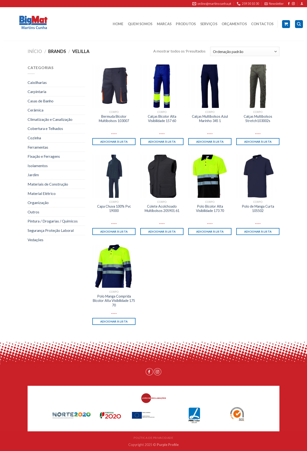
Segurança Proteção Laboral (51, 230)
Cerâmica (35, 110)
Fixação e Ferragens (44, 156)
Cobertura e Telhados (45, 128)
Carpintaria (37, 91)
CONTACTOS (262, 24)
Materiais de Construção (48, 184)
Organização (38, 202)
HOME (118, 24)
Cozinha (34, 137)
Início (35, 51)
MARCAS (164, 24)
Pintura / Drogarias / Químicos (53, 221)
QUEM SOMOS (140, 24)
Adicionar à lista (114, 141)
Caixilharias (37, 82)
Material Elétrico (42, 193)
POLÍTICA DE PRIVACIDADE (153, 437)
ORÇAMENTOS (234, 24)
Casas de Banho (40, 101)
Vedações (35, 239)
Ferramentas (38, 147)
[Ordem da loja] (244, 51)
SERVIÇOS (208, 24)
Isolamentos (38, 165)
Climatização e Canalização (50, 119)
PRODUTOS (186, 24)
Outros (33, 212)
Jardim (33, 174)
